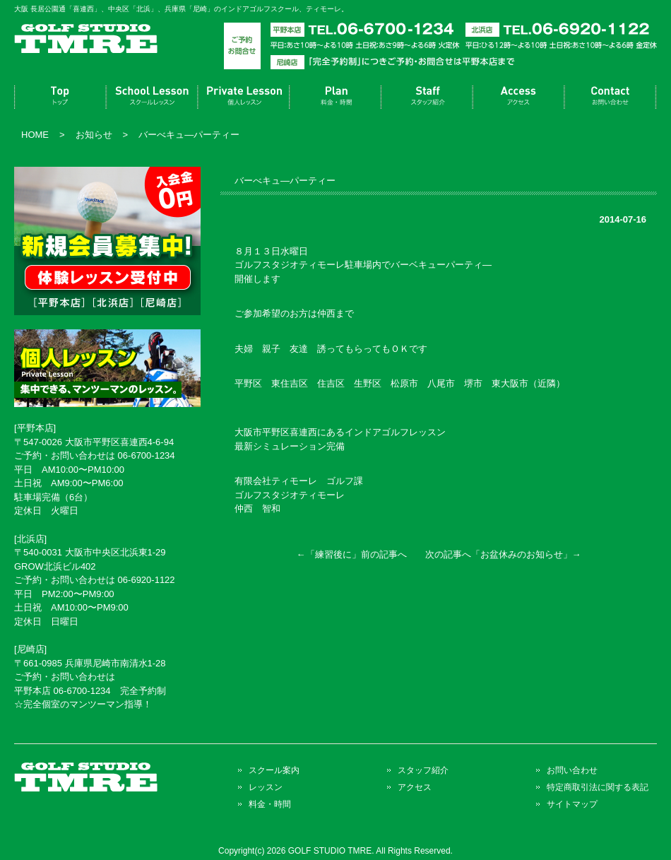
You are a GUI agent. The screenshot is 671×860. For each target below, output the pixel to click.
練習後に (333, 554)
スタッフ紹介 (427, 97)
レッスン (244, 97)
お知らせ (94, 134)
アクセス (519, 97)
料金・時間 (335, 97)
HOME (35, 134)
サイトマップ (572, 803)
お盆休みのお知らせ (521, 554)
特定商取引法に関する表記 (597, 786)
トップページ (60, 97)
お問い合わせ (611, 97)
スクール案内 (152, 97)
